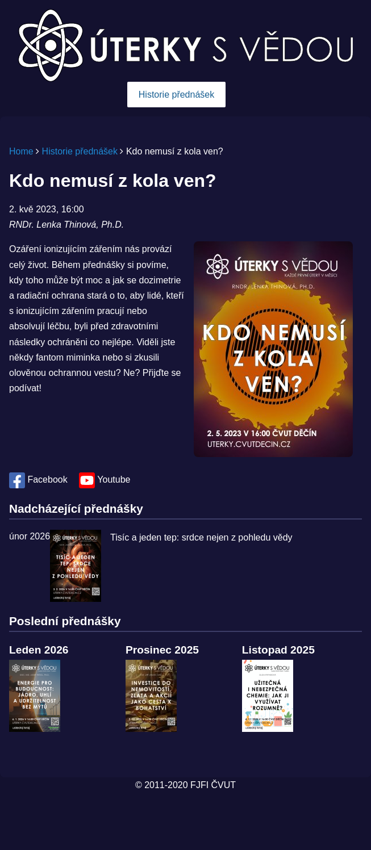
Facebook (39, 479)
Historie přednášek (176, 94)
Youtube (104, 479)
